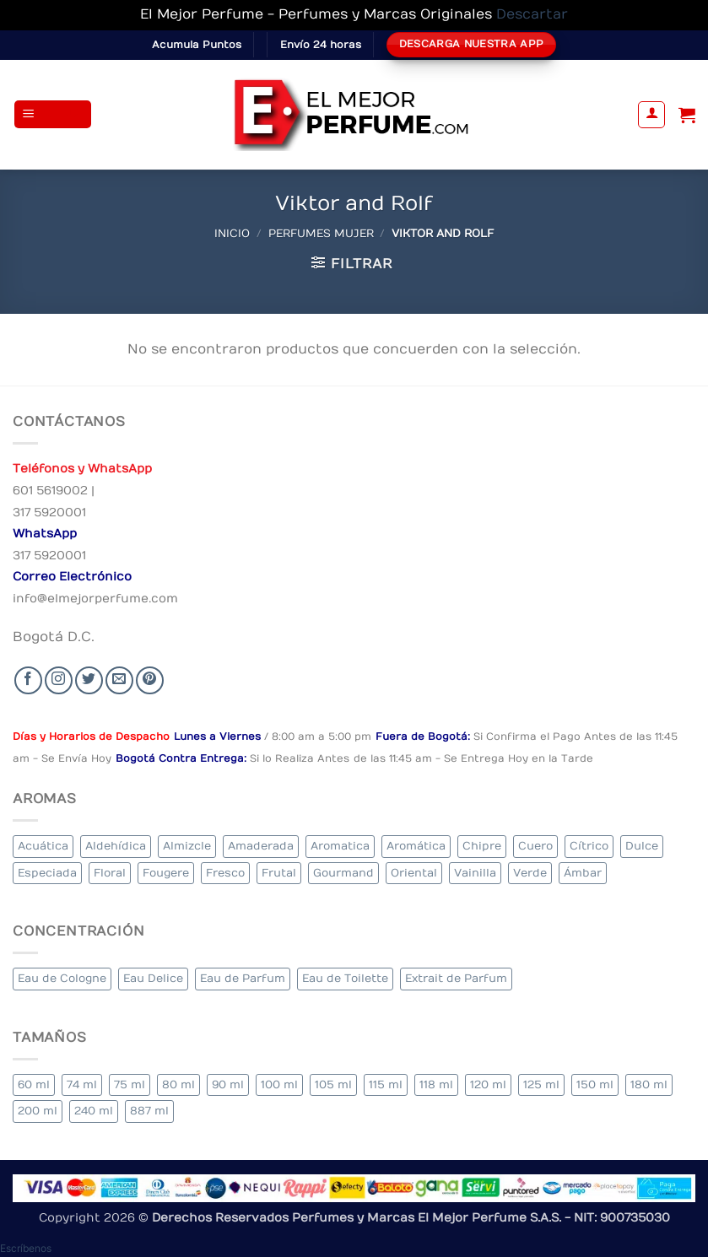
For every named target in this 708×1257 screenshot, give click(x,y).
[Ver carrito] (686, 114)
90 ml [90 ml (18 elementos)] (228, 1084)
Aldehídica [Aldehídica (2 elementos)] (115, 845)
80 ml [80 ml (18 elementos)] (178, 1084)
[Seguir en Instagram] (59, 680)
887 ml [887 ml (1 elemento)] (149, 1110)
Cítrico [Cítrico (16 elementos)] (589, 845)
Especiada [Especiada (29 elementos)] (47, 872)
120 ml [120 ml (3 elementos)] (488, 1084)
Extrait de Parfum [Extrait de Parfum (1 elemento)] (456, 978)
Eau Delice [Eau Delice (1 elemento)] (153, 978)
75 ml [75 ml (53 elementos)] (129, 1084)
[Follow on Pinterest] (150, 680)
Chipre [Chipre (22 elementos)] (481, 845)
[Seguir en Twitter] (89, 680)
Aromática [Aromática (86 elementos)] (416, 845)
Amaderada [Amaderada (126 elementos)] (261, 845)
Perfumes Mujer (321, 233)
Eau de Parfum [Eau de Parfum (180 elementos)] (242, 978)
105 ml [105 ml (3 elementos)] (333, 1084)
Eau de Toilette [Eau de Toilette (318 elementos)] (345, 978)
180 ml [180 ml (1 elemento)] (648, 1084)
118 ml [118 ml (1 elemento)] (436, 1084)
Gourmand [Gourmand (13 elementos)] (343, 872)
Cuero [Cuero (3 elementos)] (535, 845)
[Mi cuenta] (651, 114)
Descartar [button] (532, 14)
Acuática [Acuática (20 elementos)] (43, 845)
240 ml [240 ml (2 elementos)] (93, 1110)
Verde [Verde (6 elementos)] (530, 872)
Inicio (232, 233)
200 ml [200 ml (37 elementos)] (37, 1110)
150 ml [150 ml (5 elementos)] (594, 1084)
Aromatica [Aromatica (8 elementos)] (340, 845)
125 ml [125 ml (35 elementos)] (541, 1084)
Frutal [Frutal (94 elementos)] (279, 872)
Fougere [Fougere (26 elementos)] (166, 872)
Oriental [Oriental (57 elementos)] (414, 872)
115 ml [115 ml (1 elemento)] (386, 1084)
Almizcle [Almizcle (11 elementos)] (187, 845)
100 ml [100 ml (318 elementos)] (279, 1084)
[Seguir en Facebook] (28, 680)
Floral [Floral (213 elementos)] (110, 872)
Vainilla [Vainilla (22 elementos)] (475, 872)
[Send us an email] (119, 680)
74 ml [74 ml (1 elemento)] (82, 1084)
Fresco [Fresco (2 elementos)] (225, 872)
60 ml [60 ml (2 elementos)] (34, 1084)
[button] (53, 114)
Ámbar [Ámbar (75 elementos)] (583, 872)
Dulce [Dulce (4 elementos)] (641, 845)
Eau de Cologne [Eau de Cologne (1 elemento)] (62, 978)
